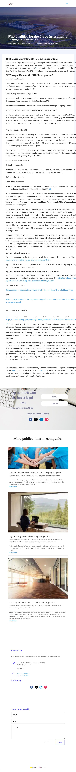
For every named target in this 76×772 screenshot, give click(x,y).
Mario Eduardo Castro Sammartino (18, 43)
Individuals (19, 542)
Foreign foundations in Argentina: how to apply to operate (35, 472)
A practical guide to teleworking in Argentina (29, 536)
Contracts (54, 605)
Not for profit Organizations (51, 476)
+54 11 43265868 (23, 674)
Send (59, 742)
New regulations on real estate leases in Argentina (32, 602)
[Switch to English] (42, 767)
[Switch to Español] (33, 767)
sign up (15, 370)
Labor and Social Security (48, 542)
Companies (39, 43)
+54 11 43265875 (23, 676)
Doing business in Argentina (50, 43)
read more (13, 486)
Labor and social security (31, 542)
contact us (41, 370)
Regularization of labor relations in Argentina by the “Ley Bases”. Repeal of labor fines (39, 290)
